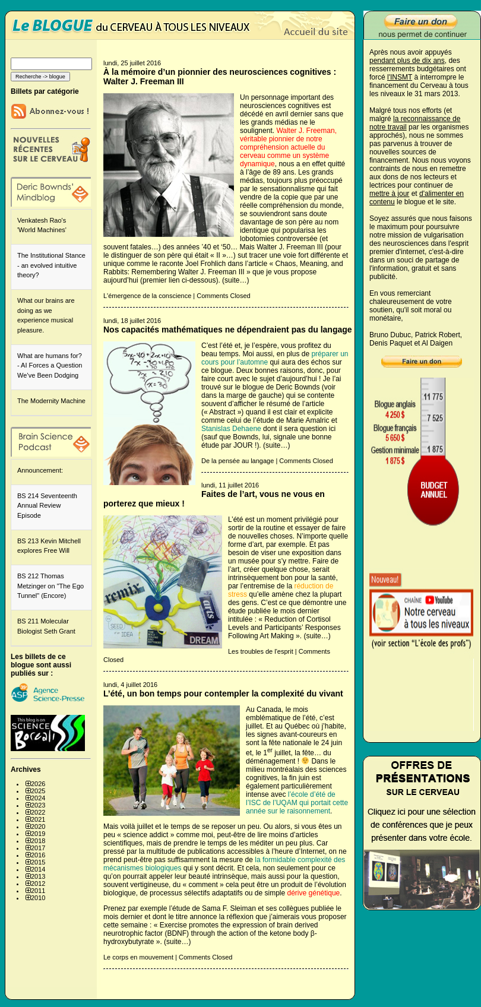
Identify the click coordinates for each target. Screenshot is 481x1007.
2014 (38, 869)
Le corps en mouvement (138, 957)
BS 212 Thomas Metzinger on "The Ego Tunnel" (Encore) (50, 585)
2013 (38, 876)
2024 (38, 798)
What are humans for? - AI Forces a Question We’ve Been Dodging (49, 365)
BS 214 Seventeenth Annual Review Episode (47, 505)
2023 (38, 805)
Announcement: (40, 470)
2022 (38, 812)
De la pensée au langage (237, 460)
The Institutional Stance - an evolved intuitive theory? (51, 265)
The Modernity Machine (51, 400)
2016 (38, 855)
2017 (38, 847)
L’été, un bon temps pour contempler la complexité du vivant (223, 693)
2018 (38, 840)
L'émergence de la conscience (147, 295)
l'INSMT (399, 77)
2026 (38, 783)
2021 (38, 819)
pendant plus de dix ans (407, 60)
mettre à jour (389, 193)
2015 (38, 862)
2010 (38, 897)
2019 (38, 833)
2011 (38, 890)
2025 (38, 790)
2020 (38, 826)
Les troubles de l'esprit (260, 651)
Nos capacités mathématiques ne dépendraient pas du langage (227, 329)
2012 (38, 883)
